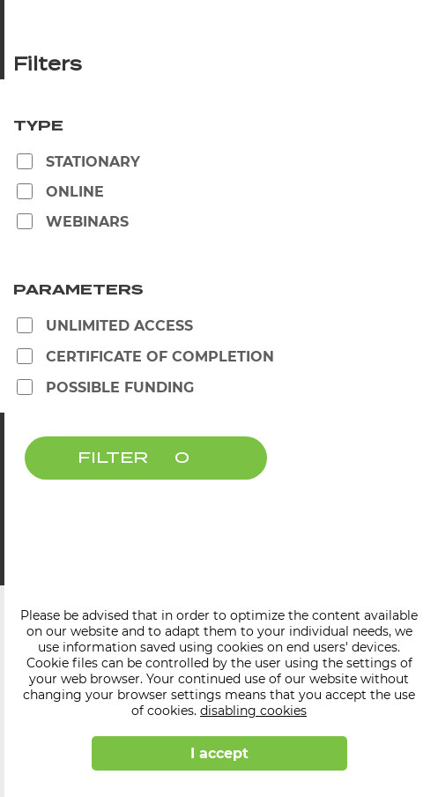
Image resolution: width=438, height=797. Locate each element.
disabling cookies (253, 711)
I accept (219, 753)
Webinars (87, 221)
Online (75, 191)
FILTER (113, 458)
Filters (47, 65)
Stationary (93, 161)
